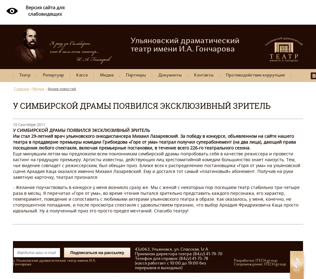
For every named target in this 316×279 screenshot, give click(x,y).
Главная (21, 89)
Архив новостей (62, 89)
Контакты (204, 75)
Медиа (107, 75)
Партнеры (136, 75)
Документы (170, 75)
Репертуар (53, 75)
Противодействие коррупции (255, 75)
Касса (82, 75)
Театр (25, 75)
